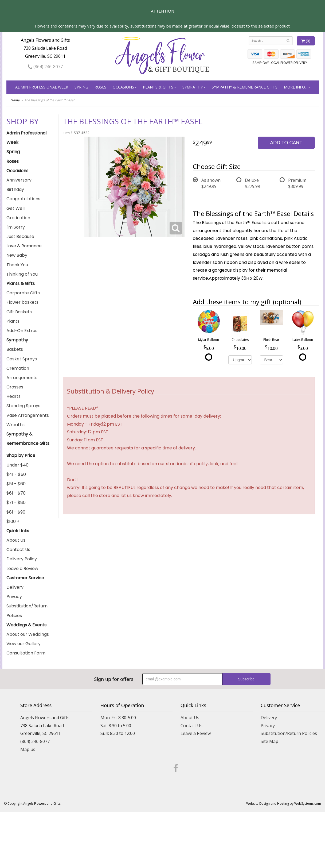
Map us (27, 749)
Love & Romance (24, 246)
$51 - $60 (16, 484)
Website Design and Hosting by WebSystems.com (283, 803)
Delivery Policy (21, 559)
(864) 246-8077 (45, 67)
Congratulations (23, 199)
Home (14, 100)
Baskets (14, 349)
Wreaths (15, 425)
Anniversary (19, 180)
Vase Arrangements (27, 415)
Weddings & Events (26, 625)
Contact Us (18, 549)
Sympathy (192, 87)
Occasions (123, 87)
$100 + (12, 521)
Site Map (269, 741)
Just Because (20, 236)
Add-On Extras (21, 330)
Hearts (13, 396)
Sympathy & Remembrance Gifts (244, 87)
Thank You (17, 265)
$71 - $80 (16, 502)
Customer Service (25, 578)
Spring (81, 87)
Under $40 (17, 465)
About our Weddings (27, 634)
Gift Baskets (19, 312)
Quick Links (17, 531)
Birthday (15, 189)
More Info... (295, 87)
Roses (100, 87)
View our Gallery (23, 644)
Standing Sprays (23, 406)
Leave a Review (22, 568)
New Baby (16, 255)
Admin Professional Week (41, 87)
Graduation (18, 218)
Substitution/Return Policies (27, 610)
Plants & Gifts (158, 87)
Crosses (14, 387)
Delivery (15, 587)
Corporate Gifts (23, 293)
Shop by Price (20, 455)
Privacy (14, 597)
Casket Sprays (21, 359)
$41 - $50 (16, 474)
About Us (15, 540)
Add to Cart (286, 142)
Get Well (15, 208)
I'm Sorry (15, 227)
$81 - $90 (15, 512)
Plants (12, 321)
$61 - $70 (16, 493)
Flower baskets (22, 302)
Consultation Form (25, 653)
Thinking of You (22, 274)
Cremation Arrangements (21, 373)
